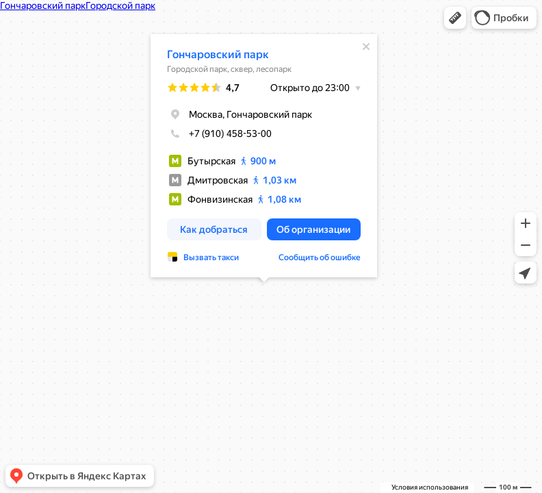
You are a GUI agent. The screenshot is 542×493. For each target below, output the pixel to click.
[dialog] (264, 155)
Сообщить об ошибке (320, 257)
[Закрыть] (366, 46)
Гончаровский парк (218, 54)
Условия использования (429, 487)
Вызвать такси (211, 257)
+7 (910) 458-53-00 (219, 133)
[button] (455, 18)
